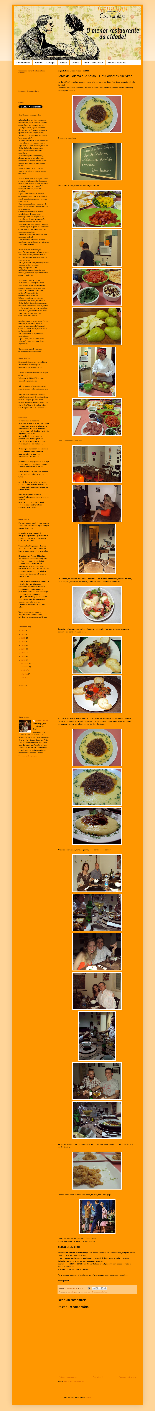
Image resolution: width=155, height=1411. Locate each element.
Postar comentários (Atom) (74, 1381)
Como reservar (23, 62)
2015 (23, 646)
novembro (25, 667)
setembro (24, 674)
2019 (23, 631)
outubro (24, 670)
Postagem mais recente (68, 1377)
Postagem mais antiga (127, 1377)
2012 (23, 657)
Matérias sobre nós (117, 62)
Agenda (38, 62)
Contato (75, 62)
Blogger (88, 1398)
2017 (23, 638)
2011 (23, 660)
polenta (76, 1292)
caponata (71, 1292)
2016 (23, 642)
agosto (23, 677)
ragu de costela (85, 1292)
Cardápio (50, 62)
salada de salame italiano (99, 1292)
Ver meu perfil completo (27, 756)
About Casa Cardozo (93, 62)
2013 (23, 653)
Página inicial (98, 1377)
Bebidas (63, 62)
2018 (23, 634)
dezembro (25, 663)
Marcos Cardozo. (42, 721)
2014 (23, 649)
